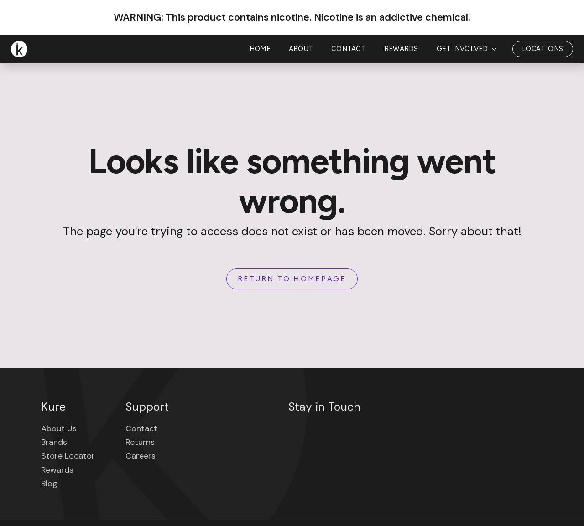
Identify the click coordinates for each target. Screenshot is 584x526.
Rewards (401, 49)
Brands (54, 442)
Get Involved (462, 49)
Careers (140, 455)
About (301, 49)
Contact (348, 49)
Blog (49, 483)
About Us (59, 428)
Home (260, 49)
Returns (140, 442)
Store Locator (68, 455)
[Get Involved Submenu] (497, 49)
